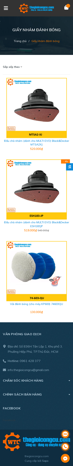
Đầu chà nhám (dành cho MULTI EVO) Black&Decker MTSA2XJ (36, 142)
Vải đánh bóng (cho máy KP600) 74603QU (36, 304)
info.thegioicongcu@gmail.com (28, 370)
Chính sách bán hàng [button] (36, 394)
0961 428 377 (30, 361)
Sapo (45, 461)
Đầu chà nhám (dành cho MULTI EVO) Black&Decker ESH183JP (36, 224)
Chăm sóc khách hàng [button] (36, 380)
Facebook (9, 420)
